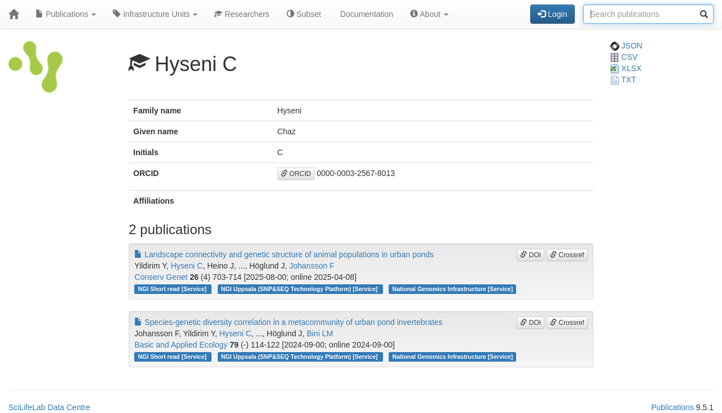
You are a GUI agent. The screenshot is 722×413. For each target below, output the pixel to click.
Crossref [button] (567, 255)
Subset (304, 14)
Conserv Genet (160, 277)
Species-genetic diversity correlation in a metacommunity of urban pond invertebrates (288, 322)
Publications (66, 14)
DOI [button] (530, 255)
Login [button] (552, 14)
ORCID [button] (296, 174)
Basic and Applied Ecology (180, 344)
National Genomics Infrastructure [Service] (453, 288)
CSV (624, 56)
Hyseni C (187, 265)
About (429, 14)
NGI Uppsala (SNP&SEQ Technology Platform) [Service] (300, 288)
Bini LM (320, 333)
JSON (626, 45)
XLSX (626, 68)
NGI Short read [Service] (173, 288)
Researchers (241, 14)
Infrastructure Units (155, 14)
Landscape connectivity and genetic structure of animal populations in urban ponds (284, 254)
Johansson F (311, 265)
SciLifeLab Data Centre (49, 407)
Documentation (365, 14)
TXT (623, 79)
